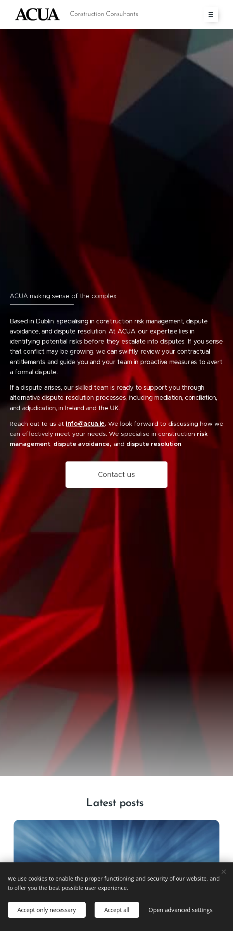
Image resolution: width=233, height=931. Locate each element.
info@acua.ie (85, 424)
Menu (208, 14)
